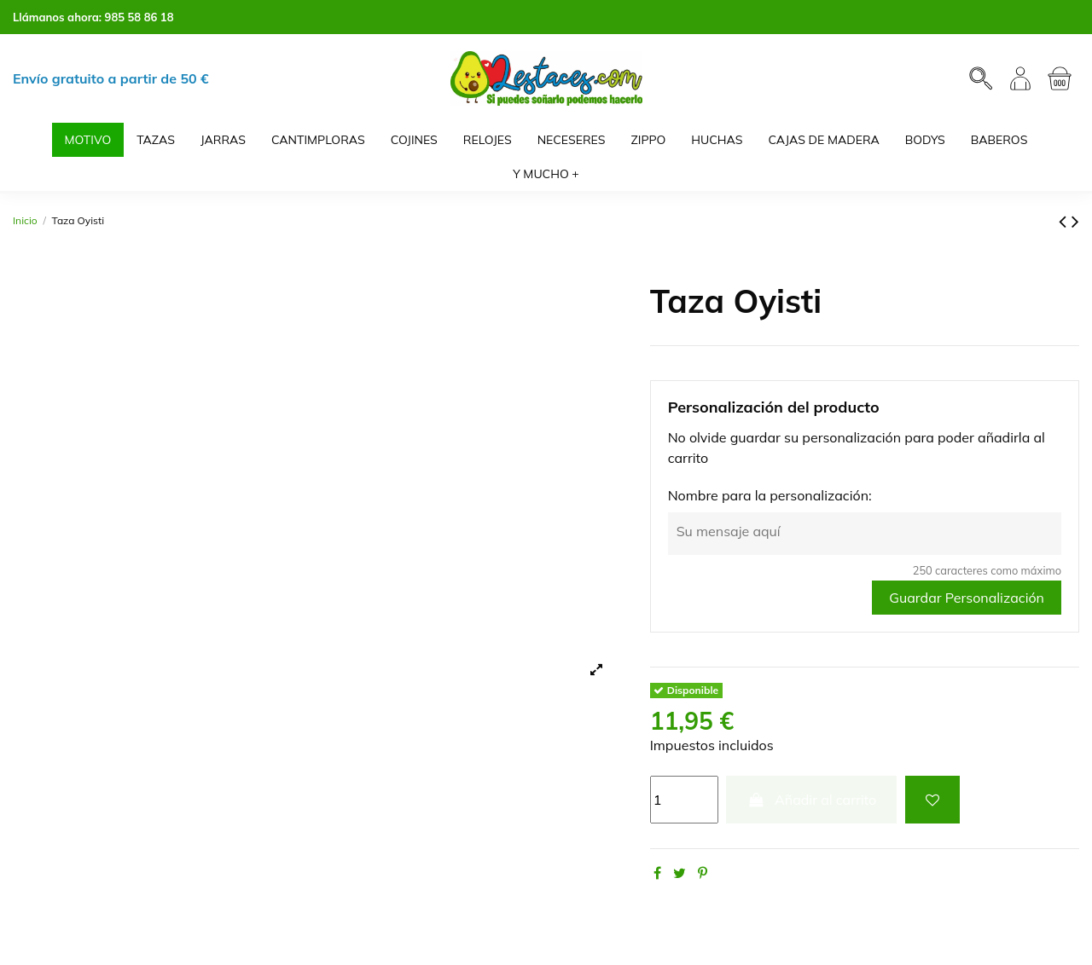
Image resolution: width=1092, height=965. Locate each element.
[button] (546, 174)
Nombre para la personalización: (770, 495)
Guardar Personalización (966, 597)
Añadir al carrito (811, 799)
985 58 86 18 (139, 17)
